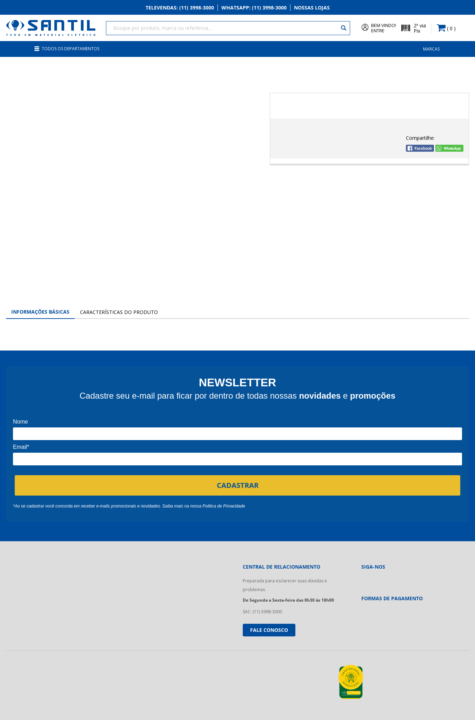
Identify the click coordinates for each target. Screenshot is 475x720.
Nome (20, 422)
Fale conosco (269, 630)
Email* (21, 447)
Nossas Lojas (312, 7)
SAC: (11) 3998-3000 (262, 612)
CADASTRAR (238, 485)
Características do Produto (119, 312)
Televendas (180, 7)
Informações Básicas (40, 311)
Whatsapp (254, 7)
